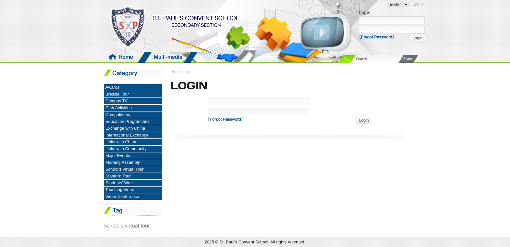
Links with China (120, 141)
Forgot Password (378, 37)
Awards (112, 87)
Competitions (117, 114)
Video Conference (122, 196)
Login (417, 4)
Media (168, 57)
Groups (214, 57)
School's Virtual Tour (124, 169)
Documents (307, 57)
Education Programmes (127, 121)
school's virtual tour (127, 225)
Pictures (260, 57)
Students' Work (119, 182)
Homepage (122, 57)
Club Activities (118, 107)
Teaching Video (119, 189)
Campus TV (116, 100)
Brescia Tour (117, 94)
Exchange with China (125, 128)
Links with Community (125, 148)
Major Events (117, 155)
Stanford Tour (118, 176)
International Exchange (127, 135)
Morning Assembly (122, 162)
